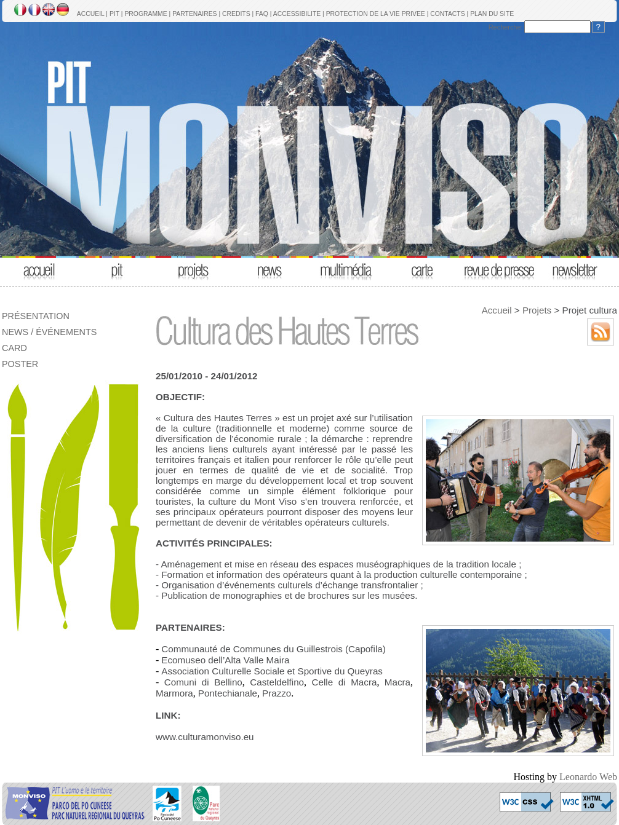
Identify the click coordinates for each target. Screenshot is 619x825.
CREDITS (236, 13)
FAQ (261, 13)
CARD (14, 348)
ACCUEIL (91, 13)
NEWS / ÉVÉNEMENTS (49, 332)
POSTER (20, 364)
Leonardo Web (588, 777)
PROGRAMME (145, 13)
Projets (536, 310)
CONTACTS (447, 13)
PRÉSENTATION (36, 316)
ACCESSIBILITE (297, 13)
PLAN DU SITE (492, 13)
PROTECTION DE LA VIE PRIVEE (375, 13)
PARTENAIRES (194, 13)
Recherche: (506, 27)
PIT (114, 13)
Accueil (497, 310)
